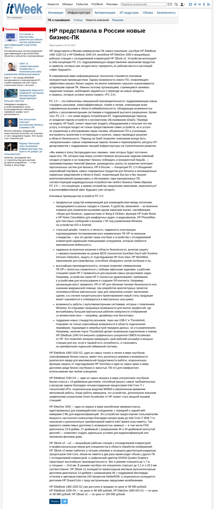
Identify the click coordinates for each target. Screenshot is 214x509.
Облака (148, 12)
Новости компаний (97, 20)
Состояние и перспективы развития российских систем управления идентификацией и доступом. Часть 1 (23, 41)
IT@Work (97, 4)
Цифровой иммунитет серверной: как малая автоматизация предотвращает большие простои (24, 95)
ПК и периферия (14, 17)
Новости (53, 4)
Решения (117, 20)
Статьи (78, 20)
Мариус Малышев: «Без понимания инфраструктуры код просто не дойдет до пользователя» (23, 148)
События (82, 4)
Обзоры (67, 4)
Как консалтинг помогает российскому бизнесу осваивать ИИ (31, 123)
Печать (55, 501)
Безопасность (166, 12)
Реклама (112, 4)
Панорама (11, 29)
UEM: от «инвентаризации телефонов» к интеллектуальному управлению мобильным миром (22, 69)
